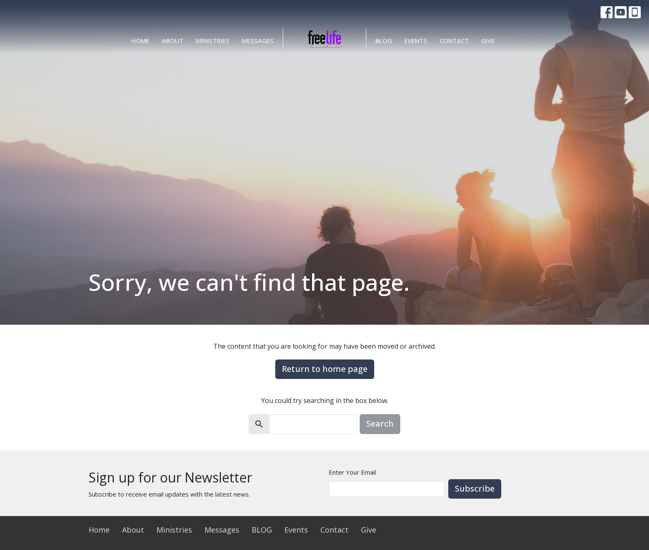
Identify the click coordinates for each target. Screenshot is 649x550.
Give (488, 40)
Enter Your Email (352, 472)
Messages (258, 40)
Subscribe (475, 488)
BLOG (383, 40)
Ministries (212, 40)
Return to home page (325, 368)
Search (380, 423)
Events (415, 40)
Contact (454, 40)
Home (140, 40)
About (172, 40)
